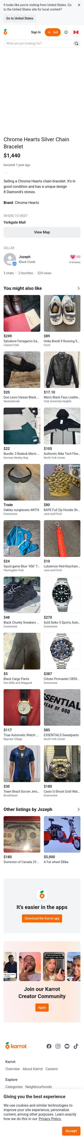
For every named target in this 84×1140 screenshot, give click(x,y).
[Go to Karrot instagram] (58, 1046)
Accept (71, 1131)
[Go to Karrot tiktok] (76, 1046)
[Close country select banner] (79, 5)
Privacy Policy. (50, 1119)
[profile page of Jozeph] (10, 259)
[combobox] (38, 43)
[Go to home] (5, 32)
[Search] (76, 43)
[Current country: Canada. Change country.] (75, 32)
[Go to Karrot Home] (16, 1046)
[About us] (66, 32)
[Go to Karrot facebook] (49, 1046)
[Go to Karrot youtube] (67, 1046)
